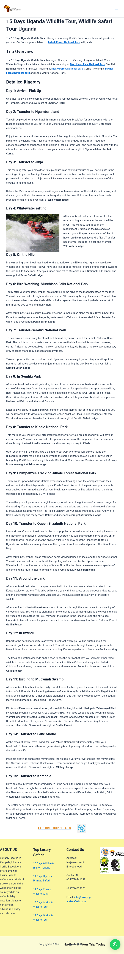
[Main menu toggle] (116, 9)
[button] (115, 944)
